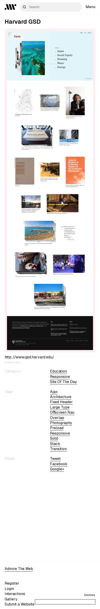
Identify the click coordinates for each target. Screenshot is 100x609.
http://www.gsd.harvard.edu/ (29, 357)
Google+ (57, 469)
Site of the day (63, 381)
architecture (60, 396)
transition (58, 448)
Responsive (60, 376)
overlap (57, 417)
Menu (90, 6)
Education (58, 371)
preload (56, 428)
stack (55, 443)
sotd (54, 438)
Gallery (11, 599)
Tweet (55, 458)
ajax (54, 391)
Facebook (58, 464)
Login (9, 588)
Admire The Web (19, 568)
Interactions (15, 593)
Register (12, 583)
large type (60, 407)
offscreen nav (62, 412)
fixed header (61, 401)
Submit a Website (19, 604)
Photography (61, 422)
